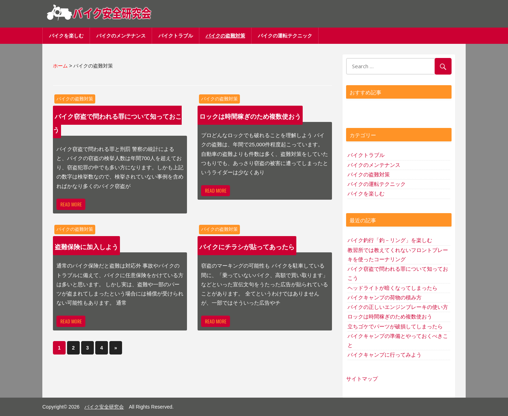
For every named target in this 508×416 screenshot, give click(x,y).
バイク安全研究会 (104, 407)
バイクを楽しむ (66, 35)
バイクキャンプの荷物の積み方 (384, 297)
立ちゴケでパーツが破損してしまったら (395, 326)
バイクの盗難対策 (225, 35)
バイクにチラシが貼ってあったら (247, 246)
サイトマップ (362, 379)
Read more (71, 204)
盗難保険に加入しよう (86, 246)
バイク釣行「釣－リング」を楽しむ (389, 240)
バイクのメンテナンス (121, 35)
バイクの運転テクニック (285, 35)
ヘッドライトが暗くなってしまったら (392, 288)
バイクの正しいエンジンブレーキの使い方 (397, 307)
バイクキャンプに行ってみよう (384, 355)
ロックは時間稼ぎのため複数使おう (250, 116)
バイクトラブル (175, 35)
